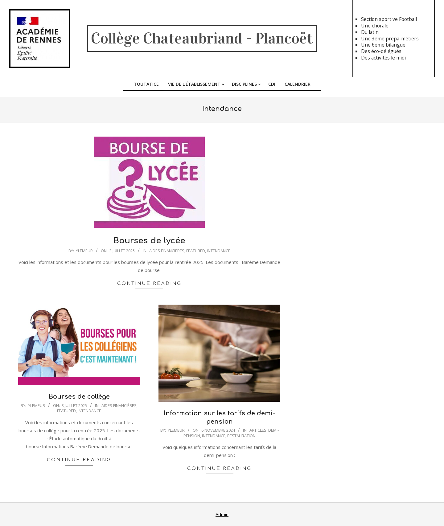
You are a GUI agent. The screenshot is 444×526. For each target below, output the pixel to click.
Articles (257, 430)
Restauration (241, 435)
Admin (222, 514)
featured (195, 250)
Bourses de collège (79, 396)
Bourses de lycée (149, 240)
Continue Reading (149, 283)
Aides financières (166, 250)
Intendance (218, 250)
